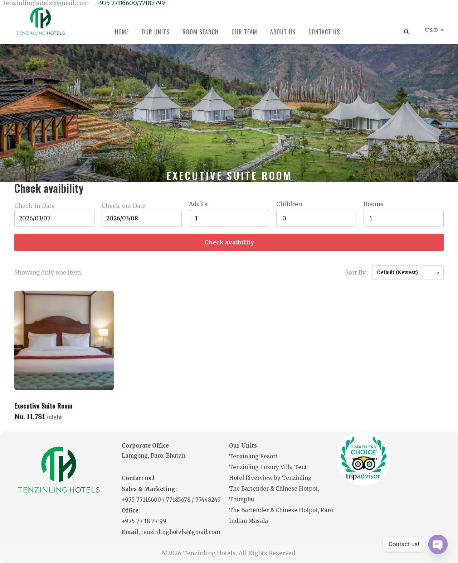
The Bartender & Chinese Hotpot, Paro (281, 510)
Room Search (200, 32)
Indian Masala (248, 520)
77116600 (149, 499)
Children (289, 204)
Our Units (156, 32)
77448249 (208, 499)
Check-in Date (34, 206)
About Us (283, 32)
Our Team (244, 32)
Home (122, 32)
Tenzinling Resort (253, 456)
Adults (198, 204)
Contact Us (324, 32)
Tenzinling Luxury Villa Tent (268, 467)
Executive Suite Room (43, 405)
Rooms (374, 204)
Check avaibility (229, 242)
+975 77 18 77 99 (144, 521)
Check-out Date (124, 206)
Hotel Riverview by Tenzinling (270, 477)
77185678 (179, 499)
